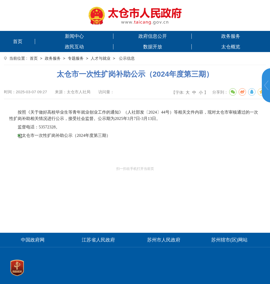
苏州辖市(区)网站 (229, 240)
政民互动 (74, 46)
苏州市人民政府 (163, 240)
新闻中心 (74, 36)
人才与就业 (100, 58)
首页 (17, 41)
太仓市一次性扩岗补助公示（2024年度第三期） (66, 135)
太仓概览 (230, 46)
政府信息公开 (152, 36)
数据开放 (152, 46)
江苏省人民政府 (98, 240)
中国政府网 (33, 240)
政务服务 (230, 36)
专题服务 (76, 58)
